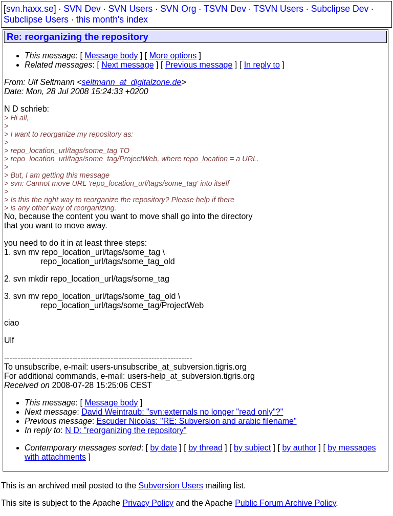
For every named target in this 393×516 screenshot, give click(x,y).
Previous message (199, 64)
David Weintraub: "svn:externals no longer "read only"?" (182, 411)
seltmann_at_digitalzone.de (132, 82)
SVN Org (178, 9)
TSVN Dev (225, 9)
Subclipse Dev (339, 9)
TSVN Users (278, 9)
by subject (252, 447)
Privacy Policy (147, 503)
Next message (127, 64)
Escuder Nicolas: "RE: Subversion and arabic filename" (197, 421)
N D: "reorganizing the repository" (125, 430)
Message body (111, 55)
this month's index (112, 19)
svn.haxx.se (30, 9)
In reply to (262, 64)
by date (163, 447)
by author (299, 447)
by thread (205, 447)
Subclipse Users (36, 19)
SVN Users (130, 9)
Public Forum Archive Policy (285, 503)
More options (173, 55)
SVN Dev (81, 9)
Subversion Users (171, 485)
